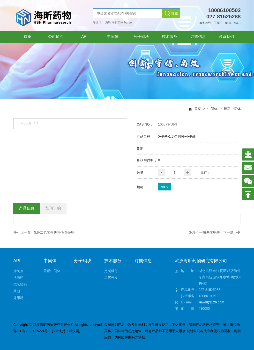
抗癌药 (18, 278)
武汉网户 (75, 331)
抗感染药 (20, 284)
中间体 (212, 109)
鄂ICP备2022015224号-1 (32, 331)
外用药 (18, 298)
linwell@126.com (211, 302)
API (16, 260)
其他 (16, 291)
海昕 (108, 22)
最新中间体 (232, 109)
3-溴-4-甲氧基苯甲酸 (204, 232)
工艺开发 (111, 278)
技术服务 (113, 260)
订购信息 (143, 260)
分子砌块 (82, 260)
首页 (197, 109)
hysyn (128, 22)
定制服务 (111, 271)
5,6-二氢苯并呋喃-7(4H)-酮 (54, 232)
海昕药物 (117, 22)
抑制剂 (18, 271)
